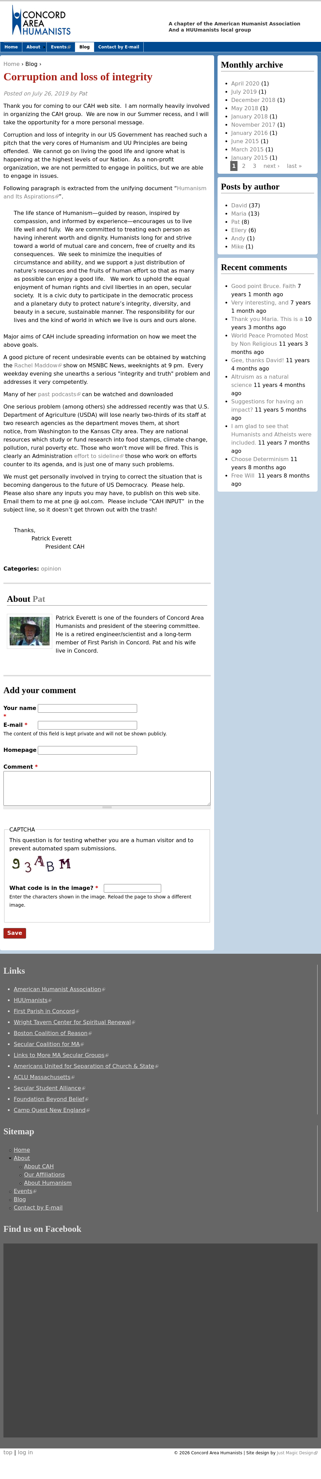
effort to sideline (98, 456)
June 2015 (245, 141)
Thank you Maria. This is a (267, 319)
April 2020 (245, 83)
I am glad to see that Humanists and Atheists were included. (271, 434)
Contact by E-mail (118, 47)
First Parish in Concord (46, 1011)
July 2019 (244, 92)
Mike (237, 246)
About (33, 47)
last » (294, 166)
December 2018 (253, 100)
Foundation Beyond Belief (51, 1099)
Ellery (239, 230)
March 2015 (247, 149)
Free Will (243, 475)
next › (272, 166)
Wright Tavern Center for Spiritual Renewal (74, 1022)
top (7, 1452)
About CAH (39, 1166)
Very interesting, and (260, 302)
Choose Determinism (260, 459)
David (239, 205)
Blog (31, 64)
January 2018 (249, 116)
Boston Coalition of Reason (53, 1033)
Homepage (19, 750)
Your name (19, 712)
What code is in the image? (53, 888)
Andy (238, 238)
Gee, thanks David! (257, 360)
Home (11, 64)
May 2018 (244, 108)
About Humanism (47, 1183)
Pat (82, 93)
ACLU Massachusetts (44, 1077)
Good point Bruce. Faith (263, 286)
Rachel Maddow (38, 365)
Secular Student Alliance (49, 1088)
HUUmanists (33, 1000)
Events (63, 48)
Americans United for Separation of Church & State (86, 1066)
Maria (238, 213)
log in (25, 1452)
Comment (20, 767)
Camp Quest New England (52, 1110)
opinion (51, 568)
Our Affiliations (44, 1174)
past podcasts (59, 394)
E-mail (15, 725)
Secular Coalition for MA (49, 1044)
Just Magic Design (297, 1453)
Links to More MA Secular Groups (61, 1055)
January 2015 (249, 157)
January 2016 (249, 133)
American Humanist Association (59, 989)
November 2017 (253, 125)
